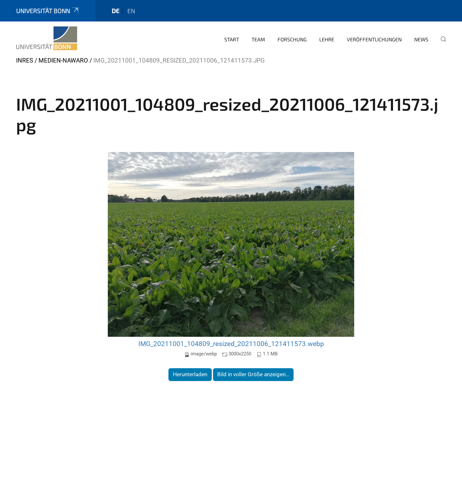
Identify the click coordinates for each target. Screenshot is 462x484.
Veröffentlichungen (374, 39)
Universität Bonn (48, 10)
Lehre (326, 39)
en (131, 10)
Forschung (292, 39)
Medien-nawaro (63, 60)
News (421, 39)
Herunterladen (190, 374)
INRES (24, 60)
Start (231, 39)
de (115, 10)
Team (258, 39)
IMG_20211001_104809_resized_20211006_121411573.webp (231, 344)
